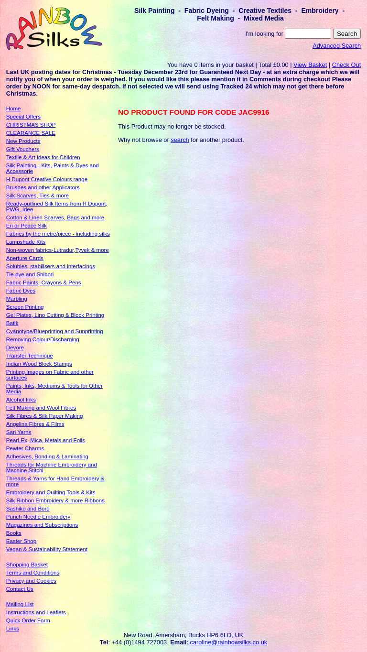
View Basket (310, 64)
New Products (23, 141)
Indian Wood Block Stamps (39, 364)
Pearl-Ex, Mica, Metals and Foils (45, 440)
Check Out (346, 64)
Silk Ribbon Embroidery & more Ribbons (55, 500)
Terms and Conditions (32, 573)
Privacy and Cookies (31, 581)
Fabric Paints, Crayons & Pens (43, 282)
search (180, 139)
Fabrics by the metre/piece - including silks (58, 234)
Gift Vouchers (22, 149)
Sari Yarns (19, 432)
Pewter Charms (25, 448)
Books (14, 533)
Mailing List (20, 604)
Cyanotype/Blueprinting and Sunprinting (54, 331)
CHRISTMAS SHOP (31, 125)
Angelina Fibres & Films (35, 424)
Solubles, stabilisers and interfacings (50, 266)
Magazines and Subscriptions (42, 525)
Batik (12, 323)
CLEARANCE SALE (30, 133)
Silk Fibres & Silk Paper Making (44, 416)
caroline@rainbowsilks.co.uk (229, 642)
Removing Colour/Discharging (42, 339)
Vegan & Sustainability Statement (46, 549)
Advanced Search (337, 45)
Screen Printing (25, 307)
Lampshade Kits (26, 242)
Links (12, 628)
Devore (15, 347)
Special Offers (23, 117)
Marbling (16, 299)
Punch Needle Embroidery (38, 517)
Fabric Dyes (20, 290)
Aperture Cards (24, 258)
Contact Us (19, 589)
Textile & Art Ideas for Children (43, 157)
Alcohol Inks (21, 399)
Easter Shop (21, 541)
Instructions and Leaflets (36, 612)
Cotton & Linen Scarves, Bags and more (55, 217)
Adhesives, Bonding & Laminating (47, 456)
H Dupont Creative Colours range (46, 179)
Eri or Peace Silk (26, 225)
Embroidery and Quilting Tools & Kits (51, 492)
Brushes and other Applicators (43, 187)
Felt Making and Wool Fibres (41, 408)
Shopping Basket (27, 564)
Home (13, 108)
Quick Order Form (28, 620)
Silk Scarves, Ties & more (37, 195)
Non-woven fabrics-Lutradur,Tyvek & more (57, 250)
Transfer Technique (29, 356)
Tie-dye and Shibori (30, 274)
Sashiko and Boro (28, 508)
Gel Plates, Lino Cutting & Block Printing (55, 315)
